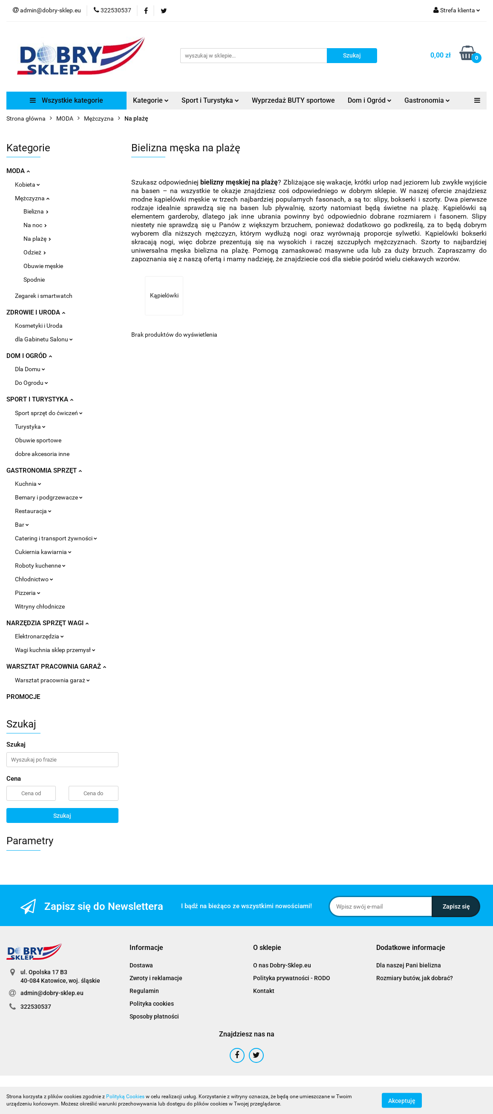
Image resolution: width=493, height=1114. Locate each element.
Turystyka (30, 426)
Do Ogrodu (31, 382)
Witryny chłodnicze (40, 606)
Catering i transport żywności (56, 538)
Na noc (35, 225)
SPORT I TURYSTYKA (39, 399)
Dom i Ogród (370, 100)
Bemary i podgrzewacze (49, 497)
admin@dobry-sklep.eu (52, 993)
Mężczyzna (32, 198)
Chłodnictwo (34, 579)
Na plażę (37, 238)
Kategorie (151, 100)
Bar (22, 524)
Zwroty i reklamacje (156, 978)
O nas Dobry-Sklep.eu (282, 965)
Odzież (34, 252)
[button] (146, 948)
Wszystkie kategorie (66, 100)
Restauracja (33, 511)
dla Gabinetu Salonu (44, 339)
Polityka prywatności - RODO (291, 978)
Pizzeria (27, 592)
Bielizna (36, 211)
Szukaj (62, 815)
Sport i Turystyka (210, 100)
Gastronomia (427, 100)
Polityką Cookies (125, 1097)
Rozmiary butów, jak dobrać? (414, 978)
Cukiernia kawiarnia (43, 551)
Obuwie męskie (43, 266)
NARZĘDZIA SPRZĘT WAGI (47, 623)
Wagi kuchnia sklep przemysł (55, 649)
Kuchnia (28, 483)
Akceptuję (401, 1100)
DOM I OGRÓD (29, 356)
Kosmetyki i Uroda (39, 325)
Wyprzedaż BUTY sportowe (293, 100)
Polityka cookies (152, 1003)
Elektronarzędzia (39, 636)
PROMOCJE (23, 697)
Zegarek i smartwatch (43, 295)
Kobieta (27, 184)
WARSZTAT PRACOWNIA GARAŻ (56, 666)
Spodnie (34, 279)
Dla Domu (30, 369)
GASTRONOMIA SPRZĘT (44, 470)
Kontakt (263, 990)
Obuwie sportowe (38, 440)
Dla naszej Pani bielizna (408, 965)
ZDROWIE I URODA (35, 312)
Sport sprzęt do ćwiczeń (49, 413)
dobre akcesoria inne (42, 453)
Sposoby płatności (154, 1016)
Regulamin (144, 990)
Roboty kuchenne (40, 565)
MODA (18, 171)
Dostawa (141, 965)
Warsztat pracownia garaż (52, 680)
